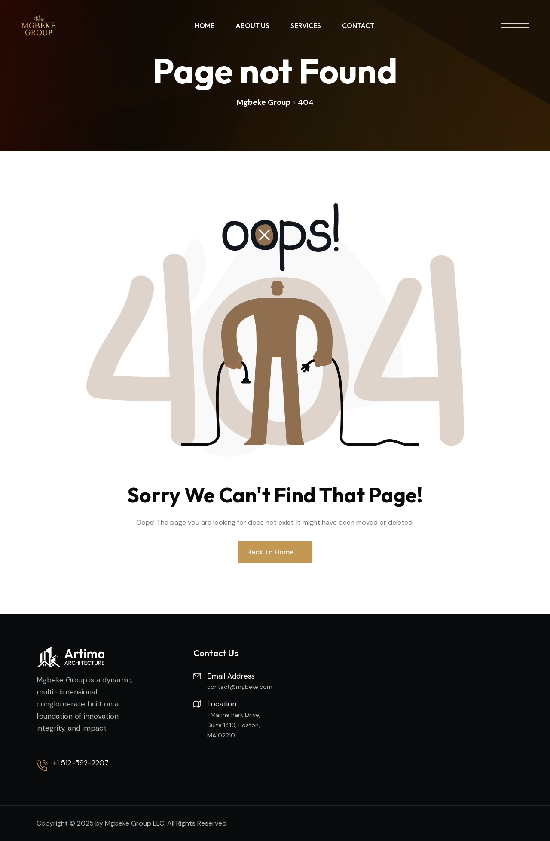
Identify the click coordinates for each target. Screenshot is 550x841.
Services (305, 25)
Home (204, 25)
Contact (358, 25)
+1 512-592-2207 (81, 763)
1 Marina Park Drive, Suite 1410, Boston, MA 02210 (233, 725)
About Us (252, 25)
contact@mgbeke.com (239, 687)
